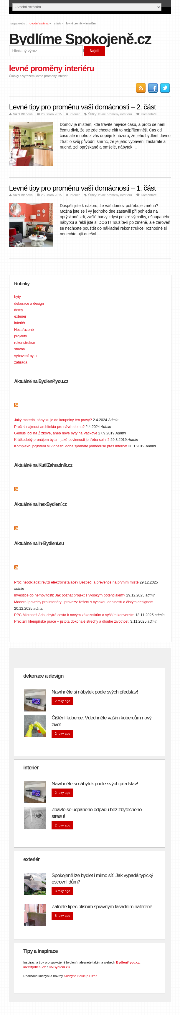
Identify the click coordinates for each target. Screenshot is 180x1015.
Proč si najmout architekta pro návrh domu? (49, 427)
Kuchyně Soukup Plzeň (81, 976)
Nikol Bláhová (23, 114)
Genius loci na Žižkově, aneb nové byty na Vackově (55, 433)
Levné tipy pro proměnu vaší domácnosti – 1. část (82, 188)
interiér (75, 114)
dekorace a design (29, 303)
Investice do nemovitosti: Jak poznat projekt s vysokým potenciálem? (69, 595)
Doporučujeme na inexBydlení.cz (51, 530)
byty (17, 297)
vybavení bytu (25, 356)
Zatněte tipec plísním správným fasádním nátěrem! (102, 906)
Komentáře (149, 114)
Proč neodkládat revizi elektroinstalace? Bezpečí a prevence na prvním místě (76, 582)
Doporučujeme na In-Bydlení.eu (49, 568)
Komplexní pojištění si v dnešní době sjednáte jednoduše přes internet (70, 446)
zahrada (20, 362)
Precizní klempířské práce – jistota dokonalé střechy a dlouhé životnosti (71, 621)
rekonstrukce (24, 343)
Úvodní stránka (39, 23)
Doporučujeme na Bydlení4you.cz (52, 406)
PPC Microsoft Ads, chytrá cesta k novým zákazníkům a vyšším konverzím (74, 615)
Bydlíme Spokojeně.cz (80, 39)
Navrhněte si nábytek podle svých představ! (95, 692)
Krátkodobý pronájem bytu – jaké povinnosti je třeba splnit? (62, 440)
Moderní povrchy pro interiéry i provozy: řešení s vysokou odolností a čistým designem (83, 602)
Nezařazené (24, 330)
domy (18, 310)
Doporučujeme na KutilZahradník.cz (54, 491)
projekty (20, 336)
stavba (19, 349)
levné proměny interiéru (115, 114)
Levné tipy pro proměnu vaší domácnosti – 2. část (82, 107)
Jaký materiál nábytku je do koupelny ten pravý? (53, 420)
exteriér (20, 316)
